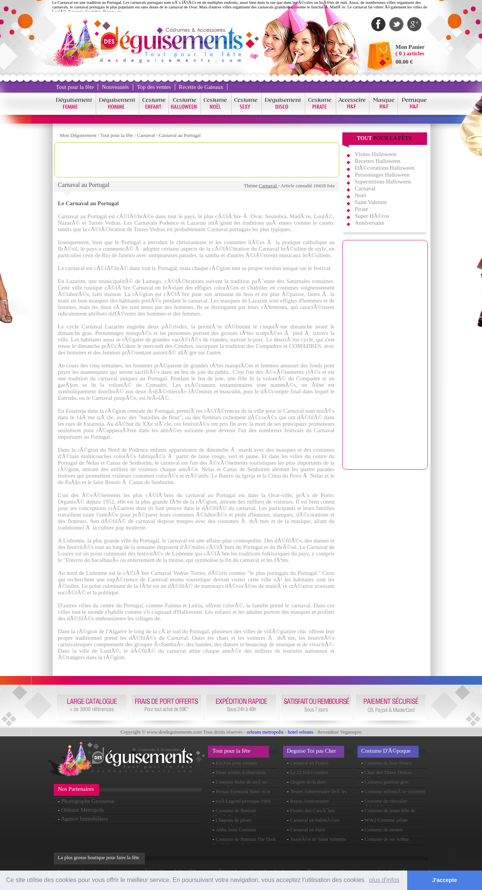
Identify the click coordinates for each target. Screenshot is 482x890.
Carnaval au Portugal (180, 135)
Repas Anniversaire (309, 801)
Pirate (361, 209)
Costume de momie (383, 829)
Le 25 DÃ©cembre (309, 772)
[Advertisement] (196, 160)
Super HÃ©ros (372, 216)
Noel (360, 195)
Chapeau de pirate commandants (232, 823)
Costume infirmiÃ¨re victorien (394, 791)
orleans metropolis (265, 732)
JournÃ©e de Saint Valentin (318, 839)
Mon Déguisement (78, 135)
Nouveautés (115, 87)
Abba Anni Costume (236, 829)
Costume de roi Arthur (386, 839)
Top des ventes (154, 87)
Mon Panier (410, 47)
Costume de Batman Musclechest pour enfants (238, 813)
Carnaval (146, 135)
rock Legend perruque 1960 (243, 801)
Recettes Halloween (378, 161)
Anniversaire (369, 223)
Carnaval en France (309, 763)
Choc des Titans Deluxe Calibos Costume (386, 775)
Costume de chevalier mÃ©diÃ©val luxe (384, 804)
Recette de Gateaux (201, 87)
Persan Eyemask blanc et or (243, 791)
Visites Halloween (376, 154)
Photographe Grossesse (87, 801)
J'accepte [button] (444, 880)
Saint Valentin (371, 202)
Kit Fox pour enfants (236, 763)
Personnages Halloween (382, 175)
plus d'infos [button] (384, 880)
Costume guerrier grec (386, 782)
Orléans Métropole (82, 810)
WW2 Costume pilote (386, 820)
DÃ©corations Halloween (385, 168)
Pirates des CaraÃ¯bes (312, 810)
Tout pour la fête (75, 87)
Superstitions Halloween (383, 182)
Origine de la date (308, 782)
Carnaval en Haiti (307, 829)
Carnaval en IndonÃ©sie (315, 820)
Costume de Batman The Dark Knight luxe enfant (244, 842)
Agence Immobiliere (84, 819)
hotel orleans (300, 732)
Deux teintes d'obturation (241, 772)
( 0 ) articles (410, 53)
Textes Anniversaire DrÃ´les (318, 791)
